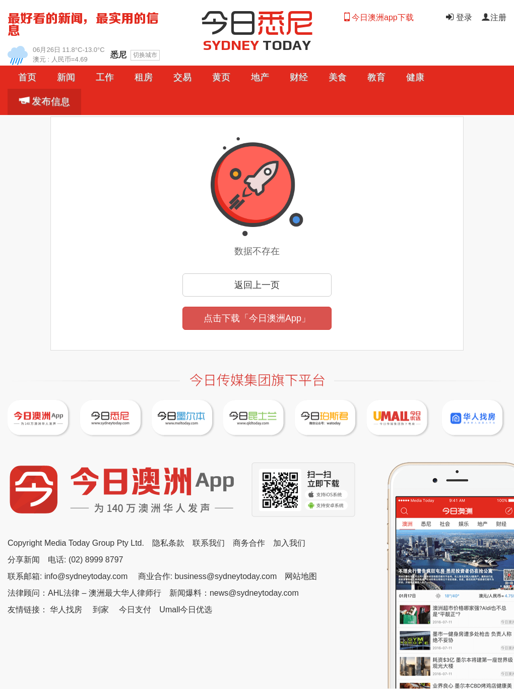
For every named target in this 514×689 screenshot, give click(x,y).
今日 (257, 21)
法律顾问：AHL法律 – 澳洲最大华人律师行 (84, 593)
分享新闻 (24, 559)
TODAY (257, 45)
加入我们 (289, 543)
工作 (105, 77)
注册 (493, 17)
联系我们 (208, 543)
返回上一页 (257, 285)
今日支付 (135, 609)
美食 (338, 77)
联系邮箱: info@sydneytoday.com (67, 576)
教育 (376, 77)
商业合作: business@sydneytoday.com (207, 576)
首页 (27, 77)
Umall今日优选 (185, 609)
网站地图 (301, 576)
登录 (458, 17)
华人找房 (66, 609)
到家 (101, 609)
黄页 (221, 77)
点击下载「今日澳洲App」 (257, 318)
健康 (415, 77)
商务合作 (249, 543)
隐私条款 (168, 543)
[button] (65, 77)
